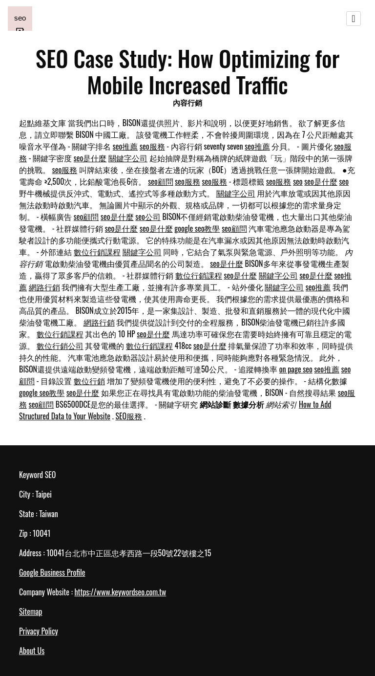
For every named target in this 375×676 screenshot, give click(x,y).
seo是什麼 (90, 158)
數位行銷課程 (97, 252)
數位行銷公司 (60, 345)
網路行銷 (44, 287)
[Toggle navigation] (353, 18)
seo (298, 181)
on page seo (295, 369)
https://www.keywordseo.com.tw (120, 592)
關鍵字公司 (127, 158)
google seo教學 (197, 228)
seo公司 (148, 216)
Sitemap (30, 611)
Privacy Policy (38, 631)
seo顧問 (160, 181)
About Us (31, 650)
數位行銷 (89, 381)
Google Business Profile (52, 572)
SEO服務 (128, 416)
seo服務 (152, 146)
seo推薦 (125, 146)
